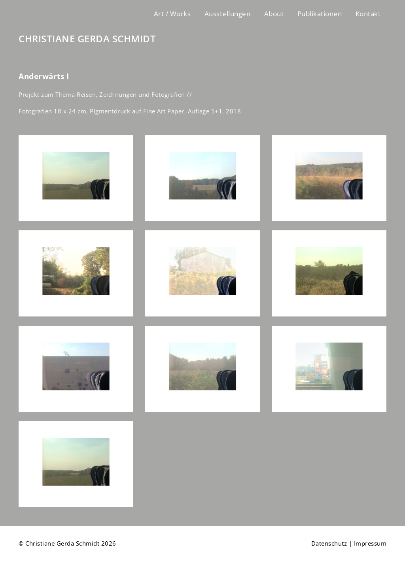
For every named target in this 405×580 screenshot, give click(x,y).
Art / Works (172, 13)
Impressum (370, 543)
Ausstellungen (227, 13)
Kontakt (368, 13)
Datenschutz (329, 543)
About (274, 13)
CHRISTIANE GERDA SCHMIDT (87, 39)
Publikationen (319, 13)
